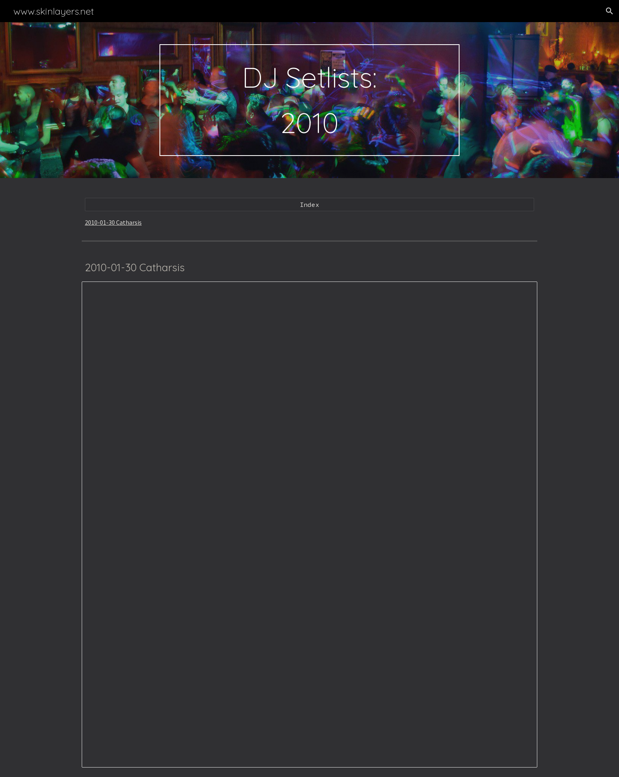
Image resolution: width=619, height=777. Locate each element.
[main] (309, 100)
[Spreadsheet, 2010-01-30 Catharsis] (309, 525)
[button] (609, 11)
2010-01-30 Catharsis (113, 222)
